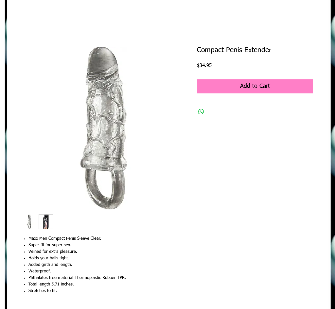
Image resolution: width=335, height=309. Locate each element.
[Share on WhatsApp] (201, 112)
